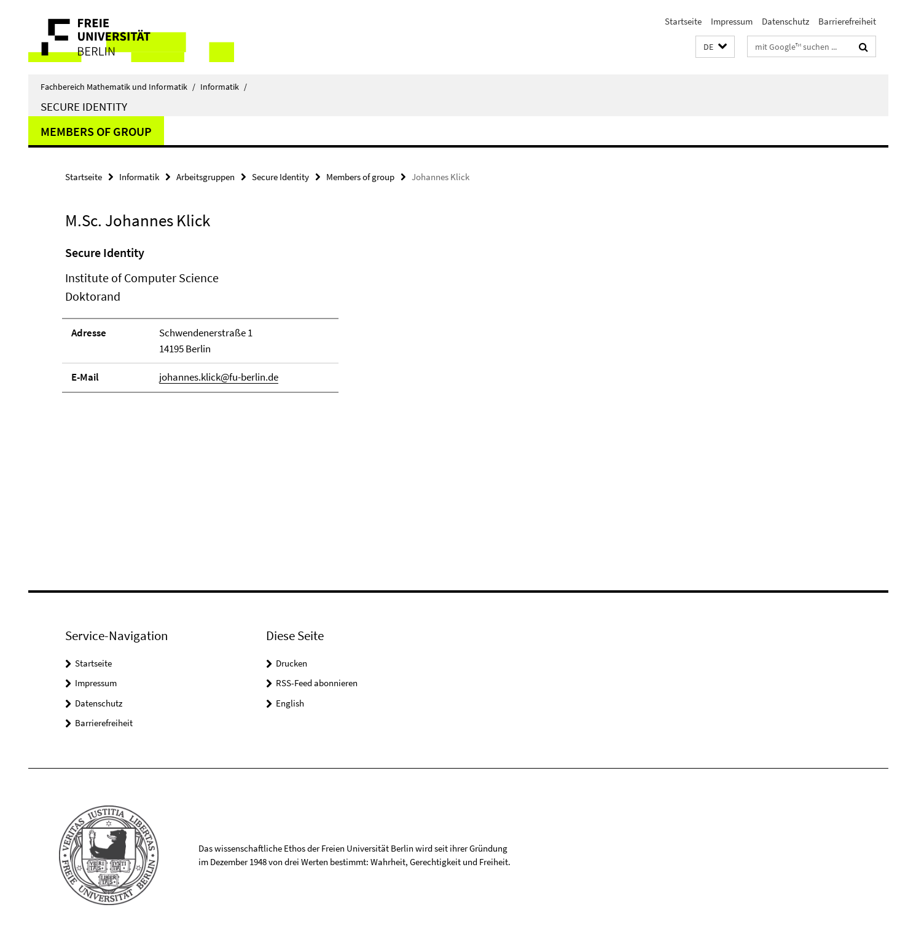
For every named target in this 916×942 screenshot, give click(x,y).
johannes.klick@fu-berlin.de (218, 377)
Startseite (683, 21)
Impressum (732, 21)
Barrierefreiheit (847, 21)
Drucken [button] (291, 663)
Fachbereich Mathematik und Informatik (118, 86)
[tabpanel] (290, 324)
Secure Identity (84, 106)
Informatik (223, 86)
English (290, 703)
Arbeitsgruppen (205, 177)
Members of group (96, 131)
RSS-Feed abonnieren (317, 683)
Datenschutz (785, 21)
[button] (715, 47)
